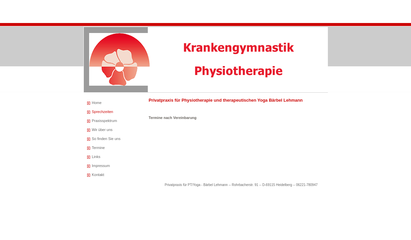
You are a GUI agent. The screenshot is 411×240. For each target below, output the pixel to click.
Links (96, 157)
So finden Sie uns (106, 139)
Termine (98, 148)
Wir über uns (102, 130)
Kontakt (98, 175)
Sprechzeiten (102, 112)
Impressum (101, 166)
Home (96, 103)
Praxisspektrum (104, 121)
